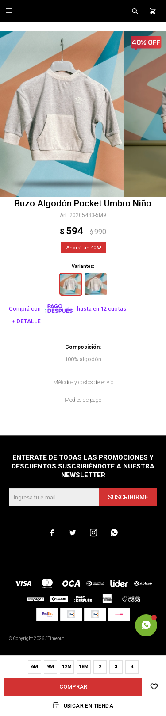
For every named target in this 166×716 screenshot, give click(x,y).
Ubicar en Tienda (88, 706)
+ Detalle (26, 321)
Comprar (73, 686)
